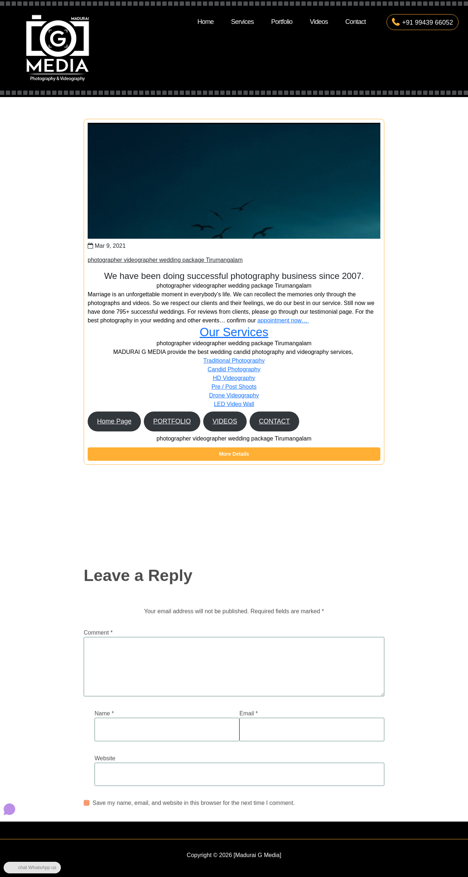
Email (248, 767)
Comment (98, 686)
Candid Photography (234, 369)
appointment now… (283, 320)
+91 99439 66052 (422, 22)
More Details (234, 454)
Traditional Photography (233, 361)
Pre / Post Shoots (234, 387)
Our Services (234, 332)
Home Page (114, 421)
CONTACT (274, 421)
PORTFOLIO (172, 421)
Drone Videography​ (234, 395)
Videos (319, 21)
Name (104, 767)
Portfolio (281, 21)
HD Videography (234, 378)
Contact (355, 21)
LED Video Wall (234, 404)
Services (242, 21)
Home (205, 21)
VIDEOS (225, 421)
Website (105, 812)
